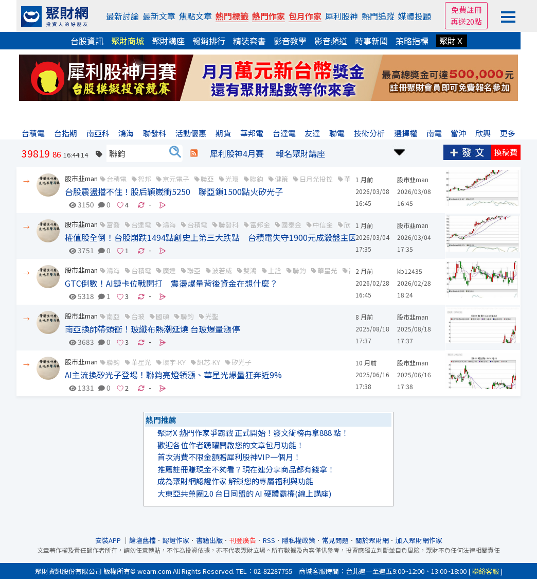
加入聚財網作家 (419, 540)
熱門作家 (268, 16)
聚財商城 (127, 40)
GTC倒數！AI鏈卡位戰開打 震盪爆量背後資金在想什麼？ (171, 283)
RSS (269, 540)
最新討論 (122, 16)
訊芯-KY (208, 362)
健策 (281, 179)
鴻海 (113, 270)
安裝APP (108, 540)
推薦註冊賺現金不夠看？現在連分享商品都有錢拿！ (246, 469)
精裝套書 (249, 40)
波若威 (222, 270)
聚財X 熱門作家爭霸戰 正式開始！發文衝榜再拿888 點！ (253, 432)
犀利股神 (341, 16)
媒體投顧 (414, 16)
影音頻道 (330, 40)
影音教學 (290, 40)
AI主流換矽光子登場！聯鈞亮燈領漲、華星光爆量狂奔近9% (173, 375)
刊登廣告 (242, 540)
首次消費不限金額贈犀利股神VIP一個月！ (229, 456)
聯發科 (229, 225)
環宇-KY (174, 362)
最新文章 (158, 16)
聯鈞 (256, 179)
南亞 (113, 316)
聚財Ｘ (451, 40)
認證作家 (176, 540)
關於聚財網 (372, 540)
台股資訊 (86, 40)
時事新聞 (371, 40)
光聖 (212, 316)
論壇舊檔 (142, 540)
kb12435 (409, 271)
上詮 (274, 270)
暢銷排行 (208, 40)
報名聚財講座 (300, 153)
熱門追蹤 (378, 16)
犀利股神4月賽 (237, 153)
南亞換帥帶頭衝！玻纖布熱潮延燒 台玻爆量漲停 (152, 329)
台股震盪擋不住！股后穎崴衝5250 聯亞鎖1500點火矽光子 (174, 191)
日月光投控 (316, 179)
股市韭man (81, 178)
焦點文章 (195, 16)
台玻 (138, 316)
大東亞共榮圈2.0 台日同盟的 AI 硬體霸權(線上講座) (244, 493)
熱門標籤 (232, 16)
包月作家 (305, 16)
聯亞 (207, 179)
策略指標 (412, 40)
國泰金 (291, 225)
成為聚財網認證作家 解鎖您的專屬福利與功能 (235, 481)
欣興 (350, 225)
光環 (232, 179)
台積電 (116, 179)
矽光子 (241, 362)
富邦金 (260, 225)
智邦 (144, 179)
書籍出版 (209, 540)
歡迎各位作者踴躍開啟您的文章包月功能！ (230, 445)
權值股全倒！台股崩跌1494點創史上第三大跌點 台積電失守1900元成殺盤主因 (211, 237)
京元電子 (176, 179)
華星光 (327, 270)
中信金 (323, 225)
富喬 (113, 225)
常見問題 (335, 540)
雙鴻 (250, 270)
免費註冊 (466, 9)
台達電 (141, 225)
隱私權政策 (298, 540)
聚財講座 (168, 40)
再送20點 (466, 21)
